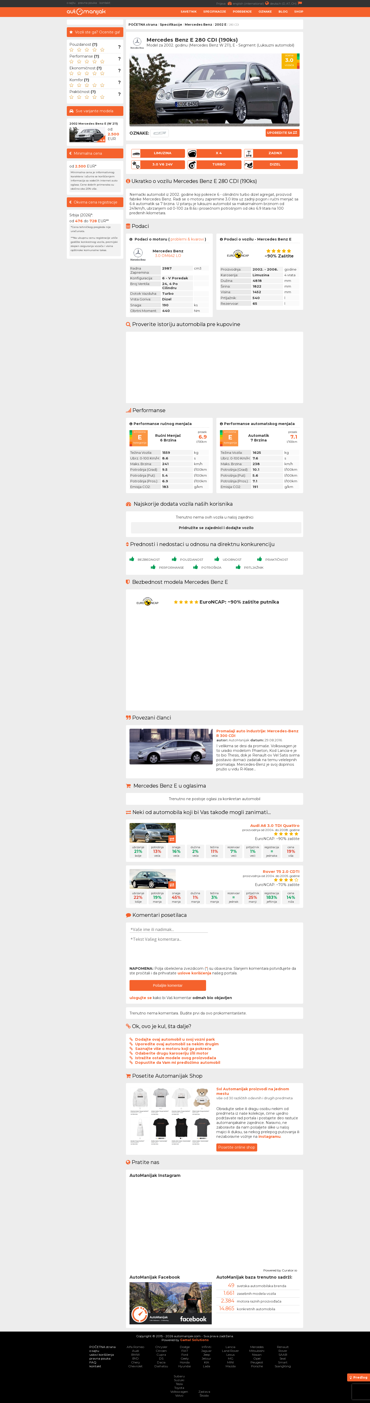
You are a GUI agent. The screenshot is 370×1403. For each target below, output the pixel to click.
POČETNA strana (142, 24)
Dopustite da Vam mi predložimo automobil (177, 1062)
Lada (206, 1366)
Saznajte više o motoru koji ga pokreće (173, 1048)
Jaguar (206, 1351)
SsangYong (283, 1366)
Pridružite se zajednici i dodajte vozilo (216, 527)
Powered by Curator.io (280, 1269)
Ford (184, 1354)
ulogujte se (141, 997)
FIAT (184, 1351)
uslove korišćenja (194, 973)
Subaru (179, 1376)
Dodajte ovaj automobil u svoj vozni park (175, 1039)
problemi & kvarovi (187, 239)
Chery (135, 1362)
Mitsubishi (256, 1351)
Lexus (230, 1354)
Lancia (230, 1347)
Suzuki (179, 1380)
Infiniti (206, 1347)
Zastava (204, 1391)
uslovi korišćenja (101, 1354)
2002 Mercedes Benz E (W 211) (93, 123)
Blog (283, 11)
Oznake (265, 11)
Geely (185, 1358)
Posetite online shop (236, 1147)
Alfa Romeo (135, 1347)
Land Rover (230, 1351)
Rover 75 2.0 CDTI (281, 871)
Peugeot (257, 1362)
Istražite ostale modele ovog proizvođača (175, 1058)
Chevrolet (135, 1366)
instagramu (269, 1136)
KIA (206, 1362)
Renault (283, 1347)
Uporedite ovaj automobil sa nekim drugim (177, 1044)
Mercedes (257, 1347)
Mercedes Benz (198, 24)
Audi (135, 1351)
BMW (135, 1354)
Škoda (204, 1395)
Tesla (179, 1384)
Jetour (206, 1358)
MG (230, 1358)
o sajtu (71, 3)
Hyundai (184, 1366)
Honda (185, 1362)
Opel (257, 1358)
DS (161, 1358)
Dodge (185, 1347)
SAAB (283, 1354)
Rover (283, 1351)
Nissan (257, 1354)
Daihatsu (161, 1366)
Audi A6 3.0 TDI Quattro (275, 825)
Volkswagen (179, 1391)
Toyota (179, 1388)
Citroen (161, 1351)
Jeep (206, 1354)
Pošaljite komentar (167, 985)
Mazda (231, 1366)
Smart (283, 1362)
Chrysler (161, 1347)
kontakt (104, 3)
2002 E (220, 24)
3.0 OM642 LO (168, 255)
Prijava (224, 3)
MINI (230, 1362)
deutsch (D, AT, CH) (286, 3)
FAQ (92, 1362)
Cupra (161, 1354)
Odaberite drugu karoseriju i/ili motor (171, 1053)
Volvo (179, 1395)
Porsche (257, 1366)
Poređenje (242, 11)
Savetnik (189, 11)
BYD (135, 1358)
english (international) (251, 3)
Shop (298, 11)
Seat (283, 1358)
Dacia (161, 1362)
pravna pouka (87, 3)
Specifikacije (214, 11)
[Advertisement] (338, 97)
